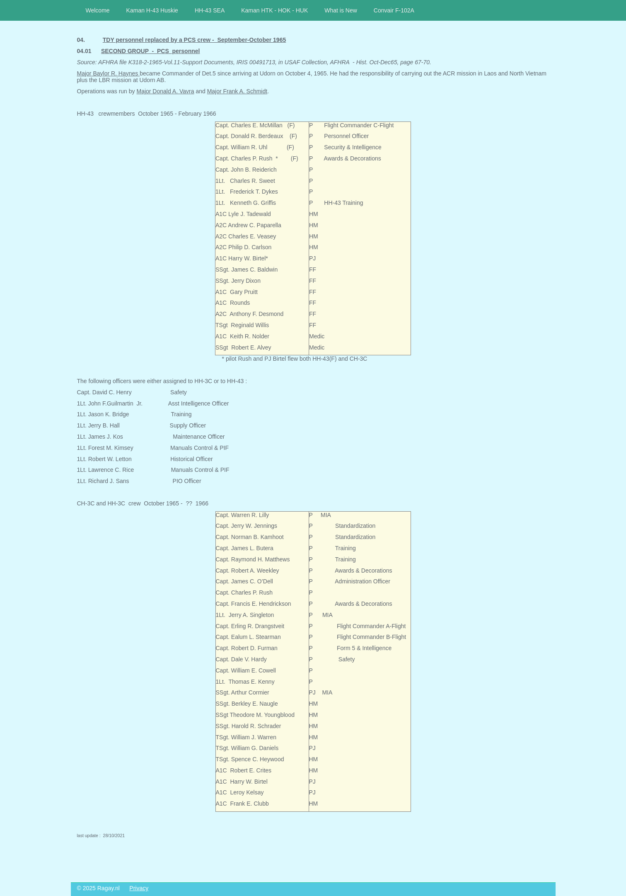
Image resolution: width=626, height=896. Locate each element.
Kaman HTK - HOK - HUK (274, 10)
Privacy (138, 888)
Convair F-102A (394, 10)
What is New (340, 10)
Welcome (98, 10)
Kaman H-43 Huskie (152, 10)
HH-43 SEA (210, 10)
